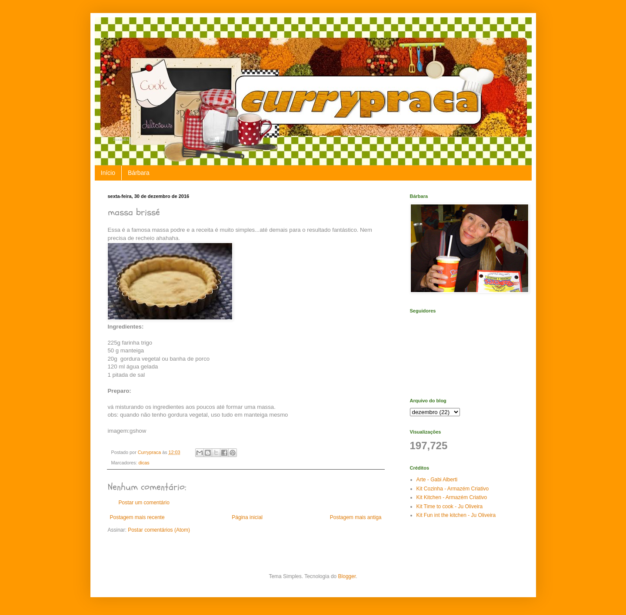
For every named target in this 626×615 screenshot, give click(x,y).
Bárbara (139, 172)
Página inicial (247, 517)
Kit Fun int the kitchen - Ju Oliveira (456, 515)
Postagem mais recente (137, 517)
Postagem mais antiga (356, 517)
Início (108, 172)
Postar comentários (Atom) (159, 530)
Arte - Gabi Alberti (437, 480)
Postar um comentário (144, 503)
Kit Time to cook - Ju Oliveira (449, 506)
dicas (144, 462)
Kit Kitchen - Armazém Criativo (451, 497)
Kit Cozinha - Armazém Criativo (452, 489)
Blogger (347, 576)
